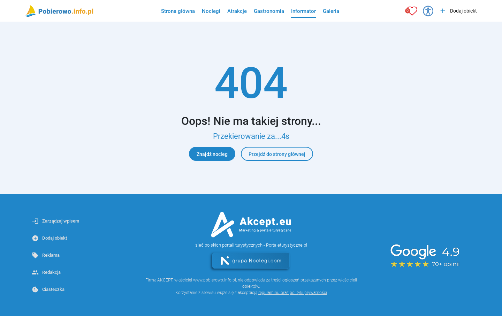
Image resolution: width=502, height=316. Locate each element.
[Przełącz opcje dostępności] (428, 11)
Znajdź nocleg (212, 154)
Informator (303, 11)
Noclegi (211, 11)
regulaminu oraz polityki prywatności (292, 292)
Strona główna (178, 11)
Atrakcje (237, 11)
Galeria (331, 11)
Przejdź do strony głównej (277, 154)
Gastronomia (269, 11)
